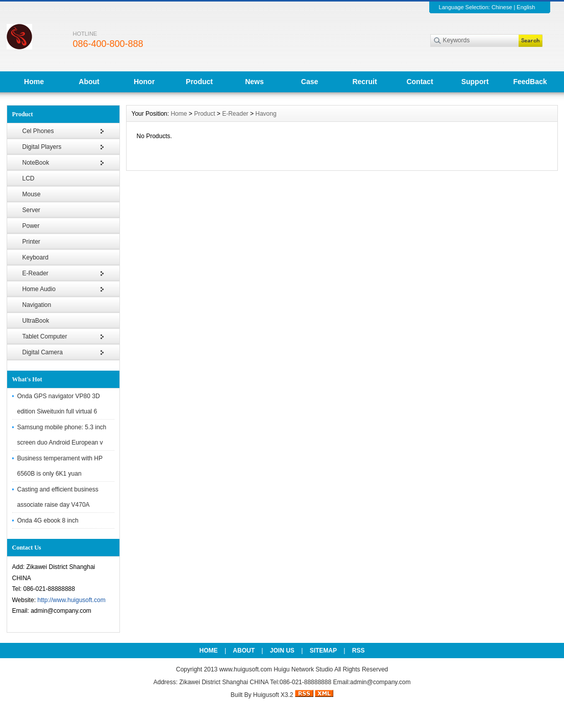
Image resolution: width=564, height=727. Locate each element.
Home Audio (39, 289)
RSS (358, 650)
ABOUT (244, 650)
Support (475, 81)
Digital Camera (42, 352)
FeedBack (530, 81)
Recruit (364, 81)
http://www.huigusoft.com (71, 600)
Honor (144, 81)
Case (309, 81)
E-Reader (35, 273)
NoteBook (36, 162)
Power (31, 225)
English (526, 7)
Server (31, 210)
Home (34, 81)
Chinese (502, 7)
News (254, 81)
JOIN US (282, 650)
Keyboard (35, 257)
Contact (419, 81)
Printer (31, 241)
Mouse (31, 194)
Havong (265, 113)
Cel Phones (38, 131)
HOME (209, 650)
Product (199, 81)
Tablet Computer (44, 336)
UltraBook (36, 320)
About (89, 81)
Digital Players (42, 146)
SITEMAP (323, 650)
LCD (28, 178)
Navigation (37, 304)
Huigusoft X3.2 (273, 694)
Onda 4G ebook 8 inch (48, 520)
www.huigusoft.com (245, 669)
